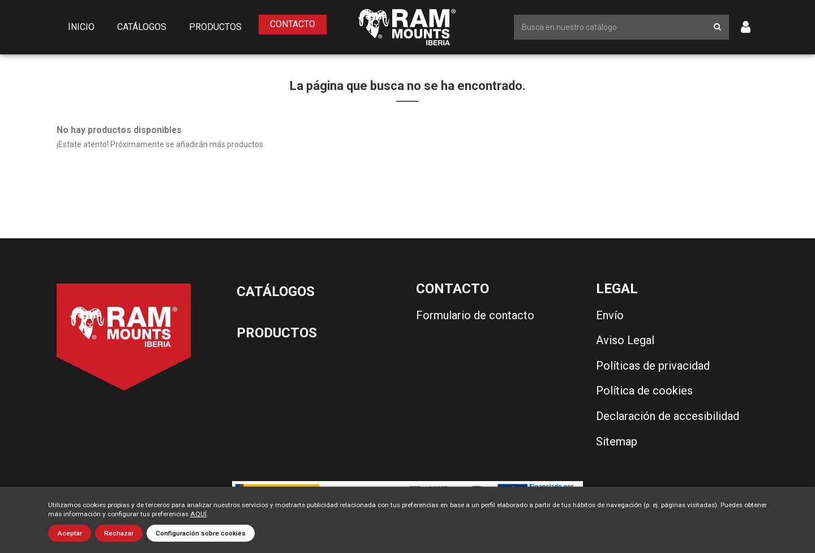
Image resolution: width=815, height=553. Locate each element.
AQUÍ (198, 514)
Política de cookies (644, 390)
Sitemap (616, 441)
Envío (610, 315)
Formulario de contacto (475, 315)
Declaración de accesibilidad (667, 416)
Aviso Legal (625, 340)
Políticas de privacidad (653, 365)
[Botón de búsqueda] (717, 27)
